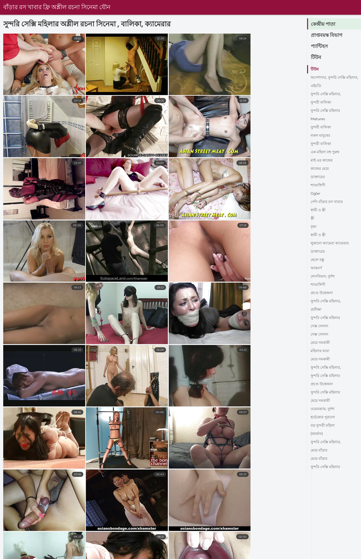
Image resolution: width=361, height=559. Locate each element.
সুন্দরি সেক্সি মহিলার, (326, 94)
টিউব (316, 57)
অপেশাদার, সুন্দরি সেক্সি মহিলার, (334, 78)
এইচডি (316, 86)
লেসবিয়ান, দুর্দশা (323, 276)
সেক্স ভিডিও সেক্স (179, 555)
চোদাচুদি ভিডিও (216, 555)
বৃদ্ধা (314, 227)
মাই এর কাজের (322, 160)
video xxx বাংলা (293, 555)
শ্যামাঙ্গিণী (318, 185)
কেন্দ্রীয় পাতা (323, 24)
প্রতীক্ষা (316, 310)
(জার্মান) (317, 434)
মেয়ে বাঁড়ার (319, 450)
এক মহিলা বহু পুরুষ (325, 152)
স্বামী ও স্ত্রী (318, 210)
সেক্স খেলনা (319, 326)
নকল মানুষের (320, 136)
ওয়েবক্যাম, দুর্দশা (323, 409)
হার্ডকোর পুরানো (323, 417)
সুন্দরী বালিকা (321, 102)
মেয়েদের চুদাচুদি (115, 555)
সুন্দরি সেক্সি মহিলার (325, 111)
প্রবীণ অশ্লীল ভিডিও (76, 555)
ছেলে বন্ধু (317, 260)
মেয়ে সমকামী (320, 343)
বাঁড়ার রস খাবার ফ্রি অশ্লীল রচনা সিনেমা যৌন (57, 8)
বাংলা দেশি (41, 555)
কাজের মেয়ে (320, 169)
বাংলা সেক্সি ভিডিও (332, 555)
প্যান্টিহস (320, 46)
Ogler (315, 194)
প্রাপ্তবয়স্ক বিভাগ (327, 35)
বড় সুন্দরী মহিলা (323, 426)
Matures (318, 119)
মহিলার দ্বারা (320, 351)
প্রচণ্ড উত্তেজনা (322, 293)
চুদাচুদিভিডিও (10, 555)
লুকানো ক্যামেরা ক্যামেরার (330, 243)
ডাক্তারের (318, 177)
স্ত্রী (312, 218)
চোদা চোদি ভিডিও (254, 555)
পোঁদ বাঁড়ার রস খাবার (327, 202)
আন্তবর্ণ (316, 268)
